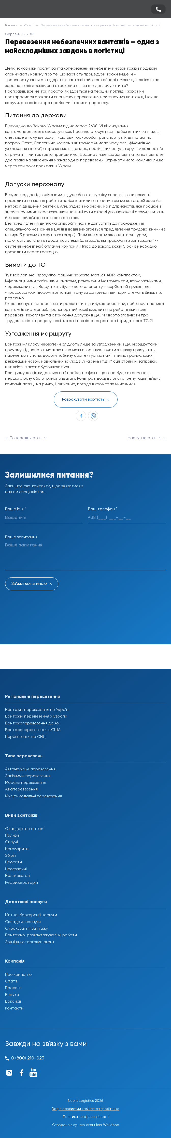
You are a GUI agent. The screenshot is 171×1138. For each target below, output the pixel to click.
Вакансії (13, 1002)
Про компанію (18, 975)
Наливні (12, 836)
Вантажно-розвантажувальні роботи (41, 935)
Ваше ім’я (15, 509)
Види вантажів (21, 815)
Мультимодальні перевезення (33, 796)
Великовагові (17, 876)
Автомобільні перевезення (30, 769)
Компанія (14, 961)
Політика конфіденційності (85, 1117)
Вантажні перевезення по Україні (37, 710)
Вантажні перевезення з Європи (36, 716)
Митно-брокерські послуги (31, 915)
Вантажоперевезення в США (33, 730)
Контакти (14, 1008)
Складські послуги (23, 922)
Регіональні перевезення (32, 696)
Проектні (14, 862)
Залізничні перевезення (27, 776)
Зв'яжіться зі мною (29, 584)
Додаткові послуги (26, 902)
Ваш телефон (102, 509)
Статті (28, 25)
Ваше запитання (21, 537)
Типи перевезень (23, 756)
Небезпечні (16, 869)
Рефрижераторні (21, 883)
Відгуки (12, 995)
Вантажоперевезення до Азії (32, 723)
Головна (11, 25)
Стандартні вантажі (24, 829)
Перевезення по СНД (25, 737)
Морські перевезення (25, 783)
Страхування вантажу (26, 929)
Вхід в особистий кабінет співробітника (85, 1109)
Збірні (10, 856)
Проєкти (13, 988)
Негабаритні (17, 849)
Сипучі (11, 842)
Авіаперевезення (21, 789)
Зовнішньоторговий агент (30, 942)
